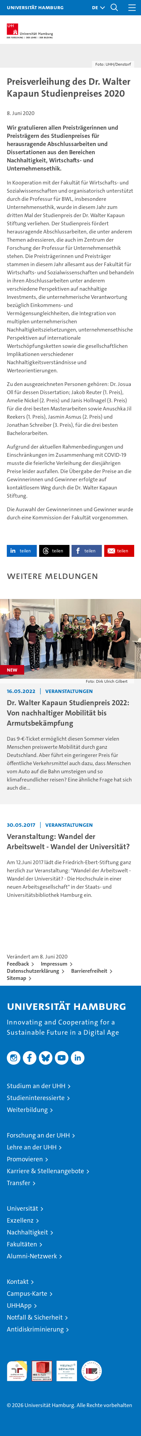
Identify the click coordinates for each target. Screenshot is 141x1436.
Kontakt (18, 1281)
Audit (38, 1364)
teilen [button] (25, 551)
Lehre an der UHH (32, 1147)
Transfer (18, 1183)
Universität (22, 1208)
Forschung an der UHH (38, 1135)
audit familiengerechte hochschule (17, 1371)
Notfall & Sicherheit (35, 1317)
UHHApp (19, 1305)
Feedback (18, 963)
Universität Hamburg (35, 7)
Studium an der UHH (36, 1086)
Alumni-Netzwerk (32, 1256)
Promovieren (25, 1159)
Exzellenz (20, 1220)
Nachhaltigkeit (27, 1232)
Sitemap (16, 978)
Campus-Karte (27, 1293)
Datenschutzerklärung (33, 970)
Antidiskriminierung (35, 1329)
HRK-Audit (63, 1368)
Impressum (54, 963)
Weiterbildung (27, 1110)
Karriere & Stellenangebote (45, 1171)
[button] (96, 7)
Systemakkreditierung (91, 1364)
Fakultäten (22, 1244)
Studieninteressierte (36, 1098)
